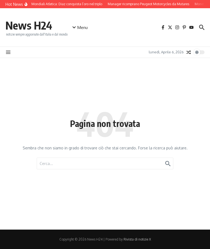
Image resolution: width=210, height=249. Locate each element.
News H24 (28, 25)
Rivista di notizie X (137, 239)
